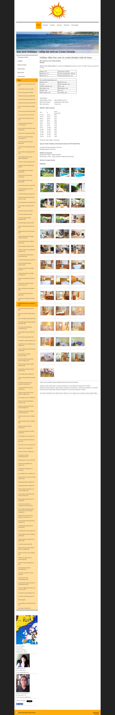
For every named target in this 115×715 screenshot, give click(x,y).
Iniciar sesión (96, 712)
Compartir (20, 704)
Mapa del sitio (32, 712)
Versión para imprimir (22, 712)
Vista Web (96, 713)
